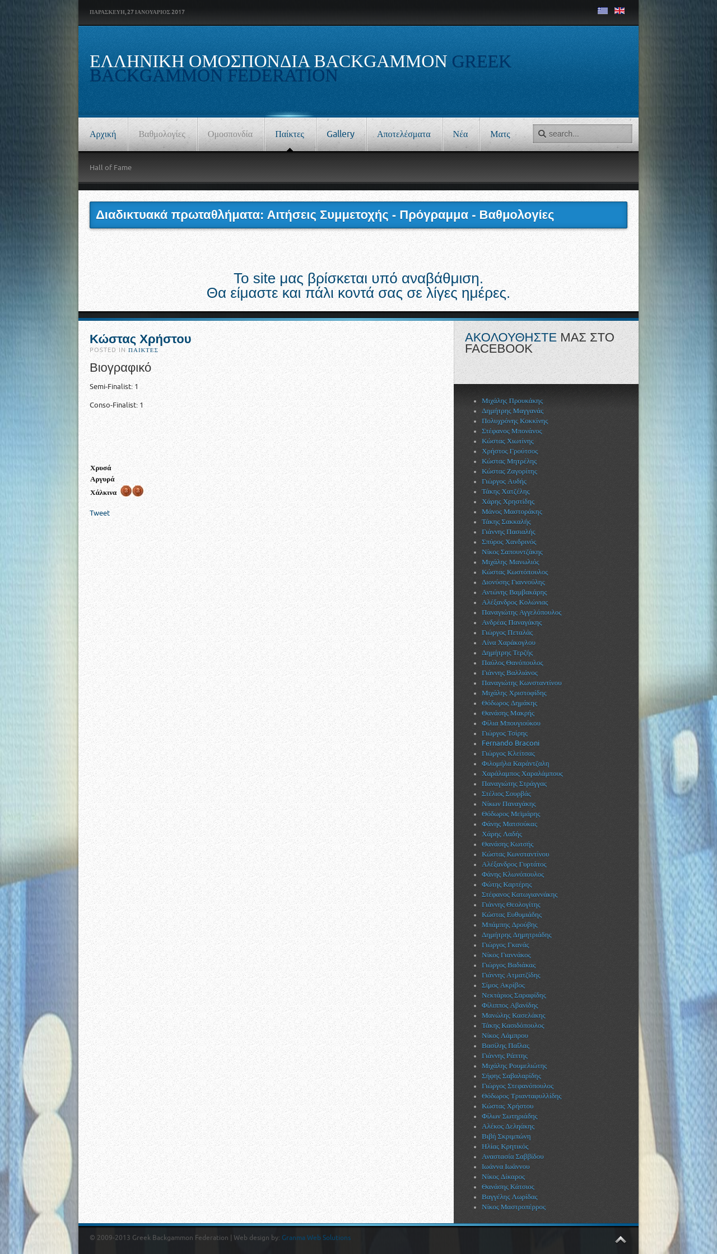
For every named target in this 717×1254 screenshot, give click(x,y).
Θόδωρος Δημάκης (509, 702)
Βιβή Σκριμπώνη (506, 1136)
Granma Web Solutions (316, 1237)
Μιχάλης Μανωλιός (510, 561)
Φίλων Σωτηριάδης (510, 1116)
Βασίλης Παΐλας (505, 1045)
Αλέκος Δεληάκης (508, 1126)
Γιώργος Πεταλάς (507, 632)
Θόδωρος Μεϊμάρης (511, 813)
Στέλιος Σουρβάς (506, 793)
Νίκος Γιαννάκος (506, 954)
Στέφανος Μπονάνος (512, 430)
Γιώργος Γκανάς (505, 944)
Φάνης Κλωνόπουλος (513, 874)
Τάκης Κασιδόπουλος (513, 1025)
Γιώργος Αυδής (504, 481)
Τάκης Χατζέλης (506, 491)
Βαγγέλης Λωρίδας (510, 1196)
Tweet (100, 513)
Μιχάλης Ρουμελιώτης (514, 1065)
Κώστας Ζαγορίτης (509, 471)
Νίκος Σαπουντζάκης (512, 551)
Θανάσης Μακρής (508, 713)
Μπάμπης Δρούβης (510, 924)
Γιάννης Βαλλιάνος (510, 672)
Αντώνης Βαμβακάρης (514, 592)
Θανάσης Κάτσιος (508, 1186)
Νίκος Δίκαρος (503, 1176)
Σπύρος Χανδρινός (509, 541)
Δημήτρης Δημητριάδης (517, 934)
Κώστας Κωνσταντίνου (515, 854)
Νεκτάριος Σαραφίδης (514, 995)
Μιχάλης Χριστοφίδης (514, 692)
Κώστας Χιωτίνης (508, 440)
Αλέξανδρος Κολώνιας (515, 602)
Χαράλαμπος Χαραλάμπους (522, 773)
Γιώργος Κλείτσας (508, 753)
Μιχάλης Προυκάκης (512, 400)
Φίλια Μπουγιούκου (511, 723)
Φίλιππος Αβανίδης (510, 1005)
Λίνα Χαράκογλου (509, 642)
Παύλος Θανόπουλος (512, 662)
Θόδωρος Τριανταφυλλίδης (521, 1095)
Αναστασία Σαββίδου (513, 1156)
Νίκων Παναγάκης (509, 803)
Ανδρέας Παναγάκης (512, 622)
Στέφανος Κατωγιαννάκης (519, 894)
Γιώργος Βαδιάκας (509, 964)
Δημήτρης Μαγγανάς (512, 410)
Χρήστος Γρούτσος (510, 451)
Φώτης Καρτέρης (507, 884)
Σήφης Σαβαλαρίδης (511, 1075)
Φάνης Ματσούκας (509, 823)
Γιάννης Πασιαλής (509, 531)
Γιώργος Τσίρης (505, 733)
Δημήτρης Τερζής (507, 652)
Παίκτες (143, 350)
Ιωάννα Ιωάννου (506, 1166)
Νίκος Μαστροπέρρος (514, 1206)
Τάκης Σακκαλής (506, 521)
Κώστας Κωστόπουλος (515, 571)
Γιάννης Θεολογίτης (511, 904)
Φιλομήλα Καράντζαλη (516, 763)
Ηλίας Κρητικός (505, 1146)
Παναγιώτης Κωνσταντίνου (522, 682)
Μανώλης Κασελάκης (514, 1015)
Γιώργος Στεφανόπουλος (517, 1085)
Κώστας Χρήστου (141, 339)
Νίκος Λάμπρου (505, 1035)
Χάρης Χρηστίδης (508, 501)
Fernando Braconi (510, 743)
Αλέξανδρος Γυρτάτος (514, 864)
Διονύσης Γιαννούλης (513, 582)
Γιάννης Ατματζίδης (511, 975)
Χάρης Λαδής (502, 833)
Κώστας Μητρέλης (509, 461)
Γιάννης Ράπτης (505, 1055)
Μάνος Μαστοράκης (512, 511)
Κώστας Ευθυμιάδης (512, 914)
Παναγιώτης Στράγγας (514, 783)
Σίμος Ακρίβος (503, 985)
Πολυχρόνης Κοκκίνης (515, 420)
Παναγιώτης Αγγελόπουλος (521, 612)
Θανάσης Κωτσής (507, 844)
